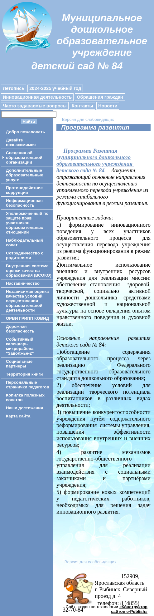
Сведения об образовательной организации (24, 157)
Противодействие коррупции (24, 190)
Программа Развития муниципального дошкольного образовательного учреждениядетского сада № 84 (95, 161)
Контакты (82, 105)
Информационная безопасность (24, 203)
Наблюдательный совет (24, 242)
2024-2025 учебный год (55, 88)
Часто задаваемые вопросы (35, 105)
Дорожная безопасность (20, 328)
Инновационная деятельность (37, 97)
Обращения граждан (100, 97)
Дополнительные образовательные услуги (24, 175)
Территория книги (24, 374)
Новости (107, 105)
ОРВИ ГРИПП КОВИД (27, 318)
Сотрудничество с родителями (24, 255)
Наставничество (23, 283)
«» (129, 609)
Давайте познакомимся (21, 142)
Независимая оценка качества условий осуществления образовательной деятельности (27, 301)
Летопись (13, 88)
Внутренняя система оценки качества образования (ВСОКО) (28, 271)
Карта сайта (18, 416)
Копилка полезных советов (25, 397)
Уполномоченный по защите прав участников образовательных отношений (27, 222)
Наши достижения (24, 408)
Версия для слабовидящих (88, 119)
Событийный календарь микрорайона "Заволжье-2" (20, 346)
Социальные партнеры (19, 363)
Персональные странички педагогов (27, 384)
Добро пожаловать (25, 132)
